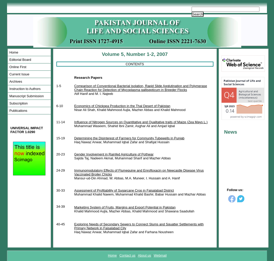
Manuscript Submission (26, 96)
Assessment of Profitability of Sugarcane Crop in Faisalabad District (124, 190)
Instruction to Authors (25, 89)
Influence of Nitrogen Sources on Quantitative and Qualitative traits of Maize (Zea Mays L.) (141, 122)
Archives (15, 81)
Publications (18, 111)
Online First (17, 67)
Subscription (18, 103)
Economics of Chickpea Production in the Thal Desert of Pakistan (122, 106)
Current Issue (19, 74)
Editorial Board (20, 60)
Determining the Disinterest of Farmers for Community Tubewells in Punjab (129, 138)
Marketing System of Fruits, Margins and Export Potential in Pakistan (125, 207)
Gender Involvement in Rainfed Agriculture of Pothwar (114, 154)
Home (13, 52)
